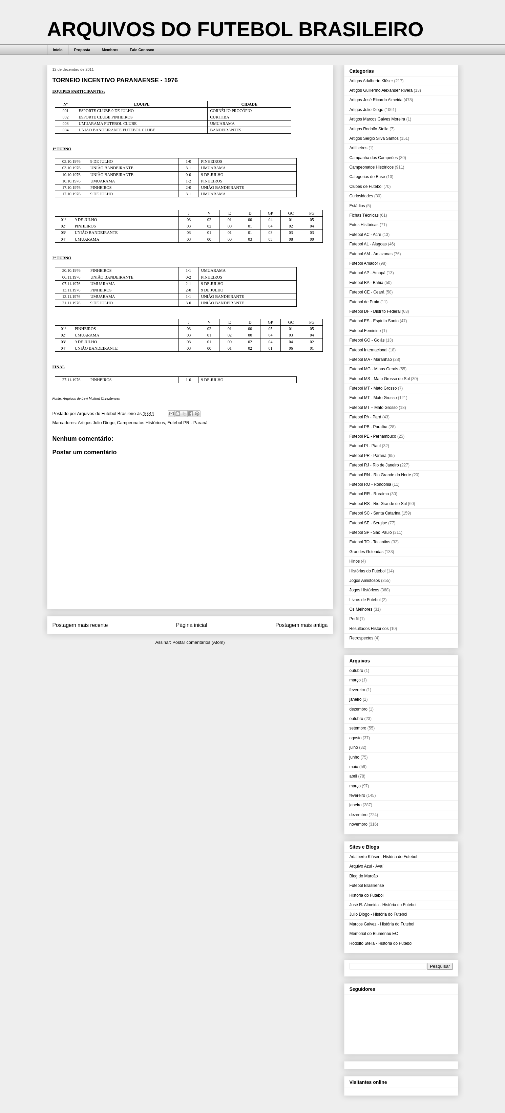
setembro (358, 728)
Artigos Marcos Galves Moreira (377, 119)
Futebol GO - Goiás (367, 340)
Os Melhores (361, 609)
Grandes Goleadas (367, 551)
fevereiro (357, 690)
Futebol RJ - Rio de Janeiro (374, 465)
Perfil (354, 618)
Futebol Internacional (368, 350)
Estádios (357, 205)
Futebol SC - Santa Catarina (375, 513)
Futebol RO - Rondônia (370, 484)
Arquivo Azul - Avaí (367, 866)
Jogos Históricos (364, 590)
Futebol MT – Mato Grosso (374, 407)
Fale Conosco (142, 50)
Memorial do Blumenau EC (374, 933)
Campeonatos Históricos (141, 422)
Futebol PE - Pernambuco (373, 436)
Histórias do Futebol (368, 571)
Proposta (82, 50)
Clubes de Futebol (366, 186)
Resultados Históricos (369, 628)
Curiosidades (361, 196)
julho (354, 747)
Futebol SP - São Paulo (371, 532)
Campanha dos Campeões (374, 157)
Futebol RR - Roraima (369, 494)
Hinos (355, 561)
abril (353, 776)
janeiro (356, 699)
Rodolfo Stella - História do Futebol (381, 943)
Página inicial (191, 625)
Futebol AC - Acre (365, 234)
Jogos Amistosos (365, 580)
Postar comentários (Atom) (198, 642)
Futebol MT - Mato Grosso (373, 388)
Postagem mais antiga (301, 625)
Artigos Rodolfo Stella (369, 129)
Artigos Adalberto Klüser (371, 81)
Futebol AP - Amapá (368, 272)
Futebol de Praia (364, 302)
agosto (356, 738)
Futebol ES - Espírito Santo (374, 321)
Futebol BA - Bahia (366, 282)
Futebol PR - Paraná (187, 422)
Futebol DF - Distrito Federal (375, 311)
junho (354, 757)
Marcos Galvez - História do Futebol (382, 924)
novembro (358, 824)
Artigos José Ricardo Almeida (376, 99)
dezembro (358, 709)
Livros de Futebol (365, 599)
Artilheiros (358, 148)
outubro (356, 670)
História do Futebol (367, 895)
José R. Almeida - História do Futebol (383, 904)
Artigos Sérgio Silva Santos (374, 138)
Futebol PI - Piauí (365, 445)
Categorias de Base (367, 176)
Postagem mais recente (80, 625)
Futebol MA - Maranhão (371, 359)
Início (58, 50)
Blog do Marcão (364, 876)
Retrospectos (362, 638)
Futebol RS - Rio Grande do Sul (378, 503)
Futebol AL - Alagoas (368, 244)
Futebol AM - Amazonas (371, 254)
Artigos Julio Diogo (96, 422)
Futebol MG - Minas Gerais (374, 369)
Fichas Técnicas (364, 215)
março (355, 680)
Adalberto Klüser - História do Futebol (383, 856)
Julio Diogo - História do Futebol (378, 914)
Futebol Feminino (365, 330)
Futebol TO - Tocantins (370, 542)
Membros (110, 50)
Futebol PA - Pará (365, 417)
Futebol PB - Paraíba (368, 426)
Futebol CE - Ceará (367, 292)
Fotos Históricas (364, 224)
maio (354, 766)
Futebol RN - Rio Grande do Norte (380, 475)
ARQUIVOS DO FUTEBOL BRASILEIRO (235, 29)
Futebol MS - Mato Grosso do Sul (380, 378)
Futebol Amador (364, 263)
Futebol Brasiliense (367, 885)
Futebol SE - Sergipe (368, 523)
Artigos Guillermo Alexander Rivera (381, 90)
